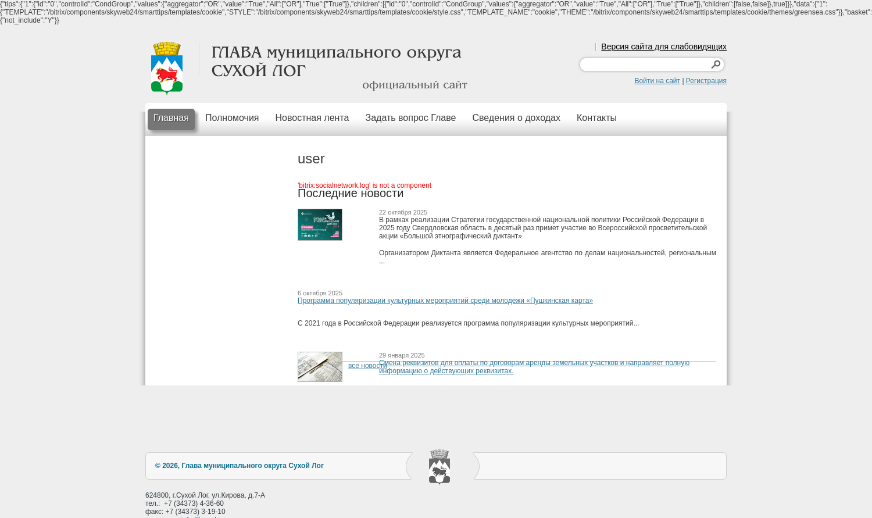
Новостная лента (312, 118)
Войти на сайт (657, 81)
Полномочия (232, 118)
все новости (367, 366)
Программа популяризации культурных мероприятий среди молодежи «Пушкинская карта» (445, 300)
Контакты (597, 118)
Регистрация (706, 81)
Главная (171, 118)
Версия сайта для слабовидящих (664, 46)
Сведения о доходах (516, 118)
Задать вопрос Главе (410, 118)
